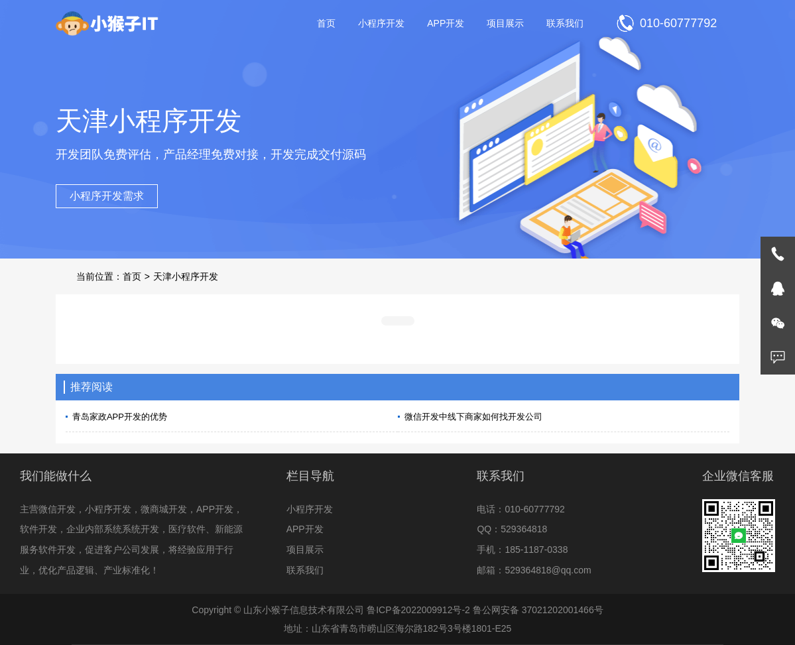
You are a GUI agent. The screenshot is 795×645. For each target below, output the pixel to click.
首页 (326, 23)
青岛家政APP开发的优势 (119, 417)
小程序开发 (381, 23)
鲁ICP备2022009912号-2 (418, 610)
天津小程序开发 (185, 276)
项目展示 (505, 23)
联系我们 (564, 23)
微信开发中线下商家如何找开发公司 (473, 417)
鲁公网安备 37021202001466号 (538, 610)
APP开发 (445, 23)
